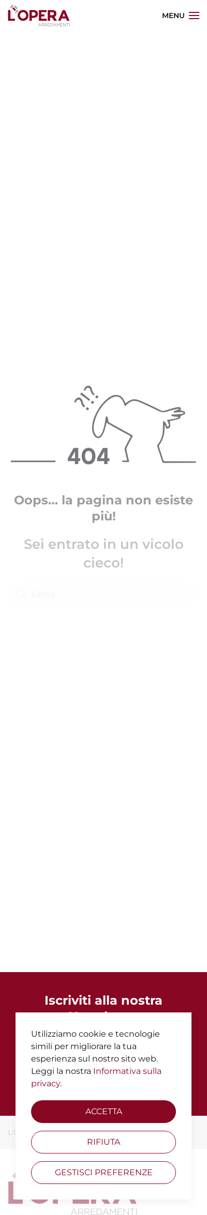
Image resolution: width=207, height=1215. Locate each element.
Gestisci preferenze (104, 1172)
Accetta (103, 1111)
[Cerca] (103, 593)
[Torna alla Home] (39, 15)
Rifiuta (103, 1142)
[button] (181, 15)
